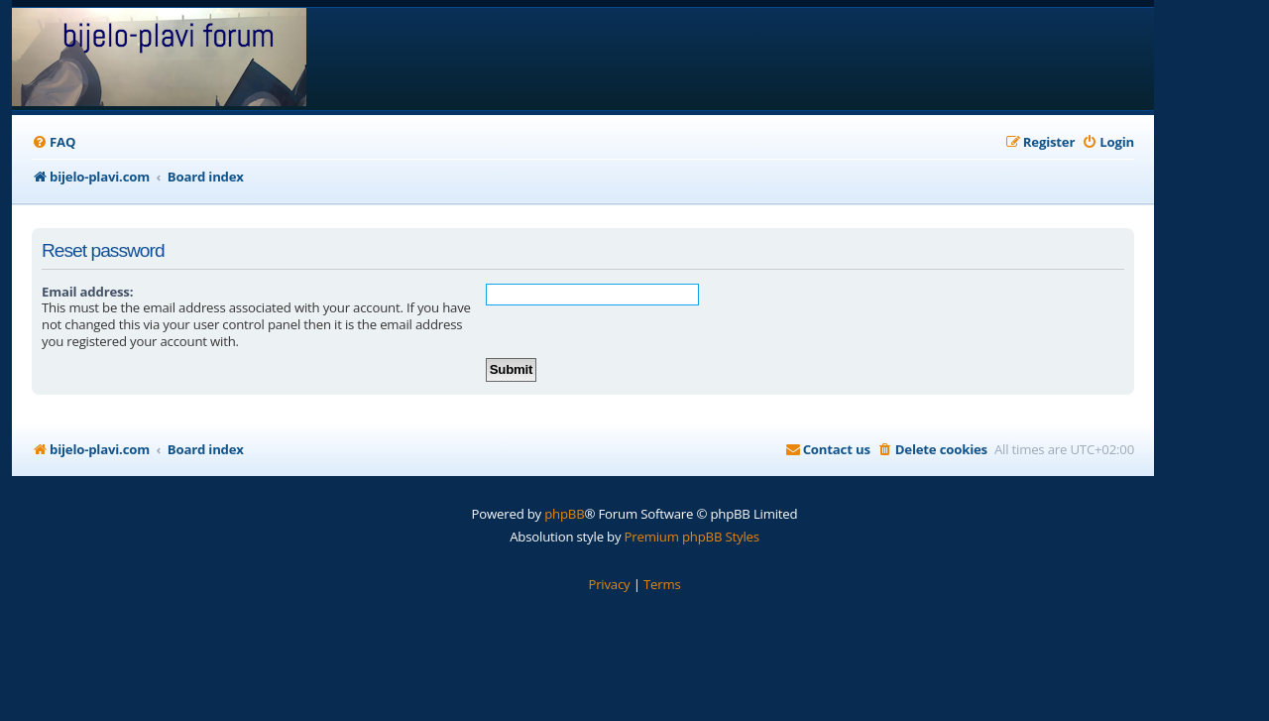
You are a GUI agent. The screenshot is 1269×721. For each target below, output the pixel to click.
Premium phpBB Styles (692, 536)
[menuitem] (53, 142)
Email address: (87, 291)
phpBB (564, 514)
